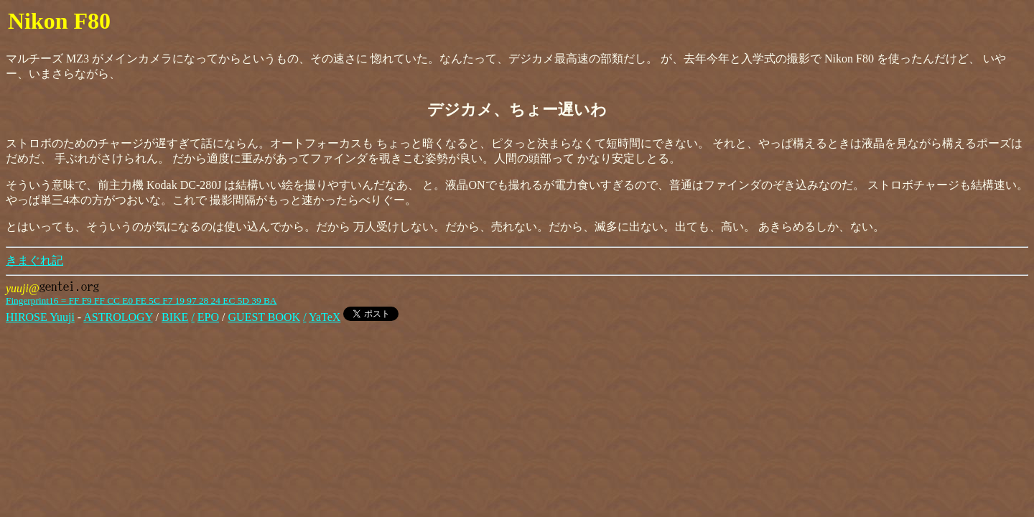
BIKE (175, 317)
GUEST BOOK (264, 317)
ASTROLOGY (117, 317)
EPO (208, 317)
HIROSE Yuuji (40, 317)
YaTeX (324, 317)
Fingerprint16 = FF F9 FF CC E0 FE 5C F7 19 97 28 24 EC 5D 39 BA (141, 300)
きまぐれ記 (34, 260)
